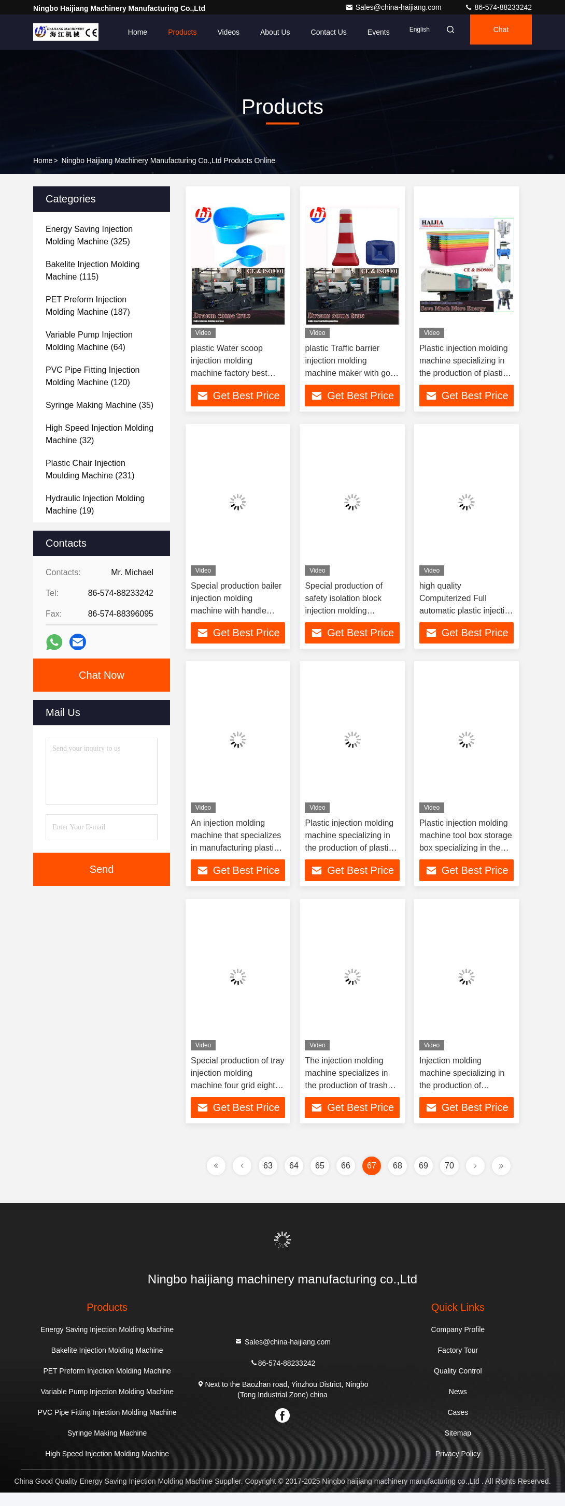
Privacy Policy (458, 1467)
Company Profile (458, 1343)
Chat (493, 32)
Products (153, 32)
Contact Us (300, 32)
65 (319, 1179)
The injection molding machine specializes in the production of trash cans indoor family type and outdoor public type (348, 1095)
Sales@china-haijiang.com (394, 7)
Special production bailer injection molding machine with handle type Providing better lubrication (236, 613)
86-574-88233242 (498, 7)
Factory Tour (458, 1363)
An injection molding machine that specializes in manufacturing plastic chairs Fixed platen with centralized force (236, 854)
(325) (89, 235)
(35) (99, 405)
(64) (89, 341)
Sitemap (458, 1446)
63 (268, 1179)
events (349, 32)
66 (345, 1179)
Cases (458, 1426)
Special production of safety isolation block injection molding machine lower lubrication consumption (352, 613)
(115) (92, 270)
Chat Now (101, 675)
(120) (92, 376)
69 (423, 1179)
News (458, 1405)
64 (294, 1179)
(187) (88, 305)
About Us (246, 32)
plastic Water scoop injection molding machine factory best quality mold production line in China (233, 373)
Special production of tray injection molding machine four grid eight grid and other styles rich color (238, 1095)
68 (397, 1179)
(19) (95, 504)
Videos (199, 32)
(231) (90, 469)
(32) (99, 434)
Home (108, 32)
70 (449, 1179)
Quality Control (458, 1384)
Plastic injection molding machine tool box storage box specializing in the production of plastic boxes (465, 854)
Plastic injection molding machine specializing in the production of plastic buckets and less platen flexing (349, 854)
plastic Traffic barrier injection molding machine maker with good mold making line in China (352, 373)
